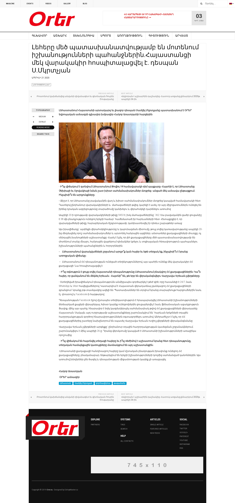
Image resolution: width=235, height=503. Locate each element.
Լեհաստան (65, 383)
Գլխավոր (39, 35)
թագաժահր (119, 383)
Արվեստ (181, 35)
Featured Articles (158, 429)
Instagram (185, 444)
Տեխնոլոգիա (83, 35)
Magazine (10, 4)
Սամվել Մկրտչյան (84, 383)
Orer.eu (50, 490)
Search (124, 429)
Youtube (184, 440)
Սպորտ (105, 35)
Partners (95, 425)
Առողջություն (129, 35)
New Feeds (155, 433)
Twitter (183, 429)
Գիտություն (159, 35)
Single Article (157, 425)
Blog (85, 4)
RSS (181, 448)
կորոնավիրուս (103, 383)
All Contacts (127, 441)
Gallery (67, 4)
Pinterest (184, 436)
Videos (48, 4)
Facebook (184, 425)
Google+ (184, 432)
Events (30, 4)
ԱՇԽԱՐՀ (60, 35)
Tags (123, 425)
